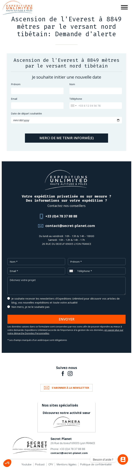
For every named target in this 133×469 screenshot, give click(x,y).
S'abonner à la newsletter (70, 387)
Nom (72, 84)
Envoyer (66, 319)
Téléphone (75, 98)
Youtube (27, 464)
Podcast (40, 464)
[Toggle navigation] (124, 8)
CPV (50, 464)
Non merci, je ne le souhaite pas (30, 307)
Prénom (15, 84)
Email (14, 98)
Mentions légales (67, 464)
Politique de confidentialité (96, 464)
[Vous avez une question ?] (123, 459)
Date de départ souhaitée (26, 113)
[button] (7, 463)
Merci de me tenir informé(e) (66, 138)
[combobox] (73, 105)
